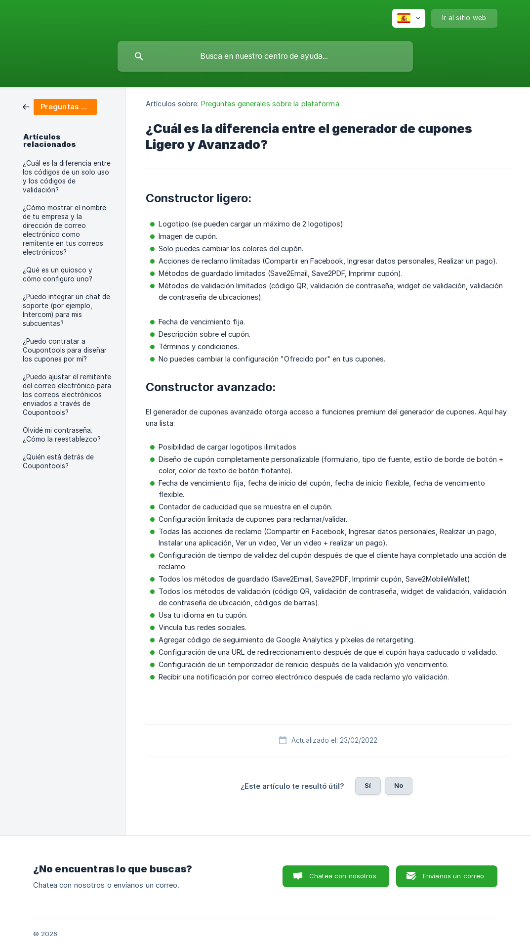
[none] (408, 18)
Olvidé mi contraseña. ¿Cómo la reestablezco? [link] (62, 434)
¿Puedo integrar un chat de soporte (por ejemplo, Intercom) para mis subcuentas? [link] (66, 310)
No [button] (398, 785)
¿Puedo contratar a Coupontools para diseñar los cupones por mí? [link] (65, 350)
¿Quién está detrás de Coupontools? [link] (58, 461)
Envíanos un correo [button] (454, 876)
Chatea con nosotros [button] (342, 876)
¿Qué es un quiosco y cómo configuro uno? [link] (57, 274)
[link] (60, 106)
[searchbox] (265, 56)
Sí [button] (368, 785)
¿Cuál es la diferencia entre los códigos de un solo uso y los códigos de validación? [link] (67, 176)
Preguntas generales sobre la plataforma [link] (270, 103)
